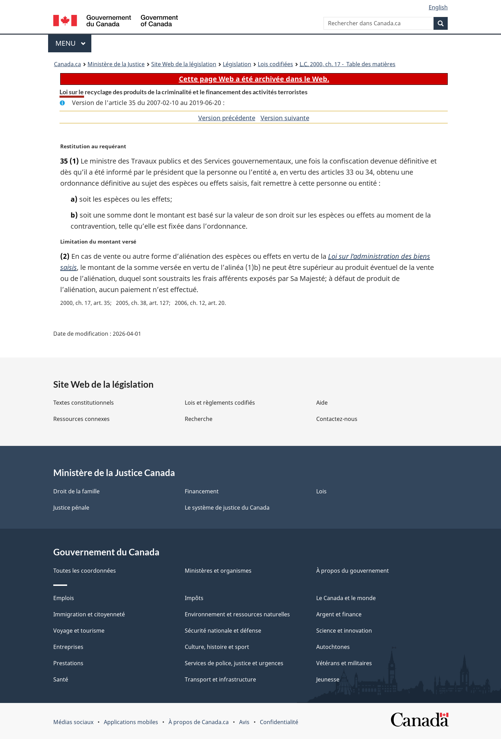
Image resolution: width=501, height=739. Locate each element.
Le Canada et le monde (346, 598)
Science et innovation (344, 630)
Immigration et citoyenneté (89, 614)
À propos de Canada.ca (198, 722)
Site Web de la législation (183, 64)
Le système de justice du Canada (227, 507)
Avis (244, 722)
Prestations (68, 663)
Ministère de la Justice (116, 64)
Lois (321, 491)
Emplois (63, 598)
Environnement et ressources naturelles (237, 614)
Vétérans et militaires (344, 663)
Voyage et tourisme (78, 630)
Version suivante (285, 118)
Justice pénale (71, 507)
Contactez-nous (336, 419)
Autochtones (333, 647)
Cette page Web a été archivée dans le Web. (254, 78)
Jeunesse (327, 679)
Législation (237, 64)
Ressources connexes (81, 419)
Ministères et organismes (218, 570)
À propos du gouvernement (352, 570)
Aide (322, 402)
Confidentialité (279, 722)
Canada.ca (67, 64)
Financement (202, 491)
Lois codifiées (275, 64)
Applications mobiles (131, 722)
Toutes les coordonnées (84, 570)
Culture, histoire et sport (217, 647)
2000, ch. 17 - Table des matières (347, 64)
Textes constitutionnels (83, 402)
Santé (60, 679)
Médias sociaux (73, 722)
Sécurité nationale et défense (223, 630)
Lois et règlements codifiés (220, 402)
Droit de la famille (76, 491)
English (438, 7)
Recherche (198, 419)
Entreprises (68, 647)
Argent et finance (339, 614)
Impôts (194, 598)
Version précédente (226, 118)
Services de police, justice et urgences (234, 663)
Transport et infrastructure (220, 679)
